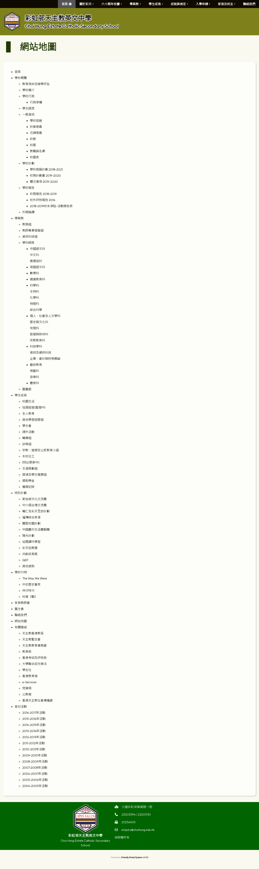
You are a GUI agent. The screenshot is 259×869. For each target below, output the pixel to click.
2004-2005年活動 (35, 786)
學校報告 (28, 188)
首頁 (65, 4)
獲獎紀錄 (28, 487)
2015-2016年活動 (33, 719)
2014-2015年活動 (33, 725)
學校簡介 (28, 90)
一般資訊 (28, 114)
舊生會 (19, 609)
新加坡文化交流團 (34, 499)
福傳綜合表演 (31, 517)
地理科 (34, 328)
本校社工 (28, 456)
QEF (25, 560)
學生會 (26, 426)
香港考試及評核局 (34, 658)
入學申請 (203, 4)
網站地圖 (21, 621)
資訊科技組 (29, 236)
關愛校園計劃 (31, 523)
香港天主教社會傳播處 (37, 700)
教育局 (26, 651)
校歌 (33, 139)
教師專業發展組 (33, 230)
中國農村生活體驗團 (36, 529)
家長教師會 (22, 603)
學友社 (26, 670)
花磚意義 (36, 133)
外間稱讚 (28, 212)
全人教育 (28, 413)
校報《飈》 (29, 597)
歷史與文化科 (39, 322)
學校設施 (36, 120)
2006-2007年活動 (34, 774)
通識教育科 (37, 279)
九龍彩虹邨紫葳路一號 (137, 815)
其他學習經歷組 (33, 420)
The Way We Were (34, 578)
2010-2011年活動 (33, 749)
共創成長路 (29, 554)
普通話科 (36, 261)
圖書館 (26, 389)
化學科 (34, 297)
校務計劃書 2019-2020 (45, 175)
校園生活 (28, 401)
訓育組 (26, 444)
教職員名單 (37, 151)
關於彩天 (86, 4)
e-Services (29, 682)
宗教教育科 (37, 340)
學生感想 (28, 108)
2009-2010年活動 (34, 755)
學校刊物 (21, 572)
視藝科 (34, 371)
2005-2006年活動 (35, 780)
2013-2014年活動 (33, 731)
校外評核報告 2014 (42, 200)
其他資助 (28, 566)
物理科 (34, 304)
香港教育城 (29, 676)
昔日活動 (21, 706)
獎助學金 (28, 481)
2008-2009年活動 (35, 761)
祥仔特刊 (28, 590)
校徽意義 (36, 127)
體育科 (34, 383)
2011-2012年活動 (33, 743)
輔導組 (26, 438)
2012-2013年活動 (33, 737)
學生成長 (156, 4)
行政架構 (36, 102)
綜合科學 (36, 310)
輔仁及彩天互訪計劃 (36, 511)
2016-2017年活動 (33, 713)
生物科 (34, 291)
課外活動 (28, 432)
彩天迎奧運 (29, 548)
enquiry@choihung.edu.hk (138, 838)
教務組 (26, 224)
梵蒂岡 (26, 688)
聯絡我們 (249, 4)
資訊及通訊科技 (40, 352)
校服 (33, 145)
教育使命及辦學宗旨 (36, 84)
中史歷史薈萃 (31, 584)
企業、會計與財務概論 (45, 358)
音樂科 (34, 377)
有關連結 (21, 627)
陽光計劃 (28, 535)
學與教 (135, 4)
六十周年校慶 (111, 4)
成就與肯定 (179, 4)
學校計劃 (28, 163)
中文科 (34, 255)
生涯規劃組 (29, 468)
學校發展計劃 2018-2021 (46, 169)
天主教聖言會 (31, 639)
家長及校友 (226, 4)
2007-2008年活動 (34, 767)
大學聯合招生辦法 (34, 664)
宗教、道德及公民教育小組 (40, 450)
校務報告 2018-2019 (43, 194)
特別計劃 (21, 493)
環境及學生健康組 (34, 474)
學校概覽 (21, 78)
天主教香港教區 (33, 633)
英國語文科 (37, 267)
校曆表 (34, 157)
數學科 (34, 273)
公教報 (26, 694)
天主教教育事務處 (34, 645)
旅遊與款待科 (39, 334)
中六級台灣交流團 (34, 505)
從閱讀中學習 (31, 542)
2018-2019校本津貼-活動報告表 (51, 206)
